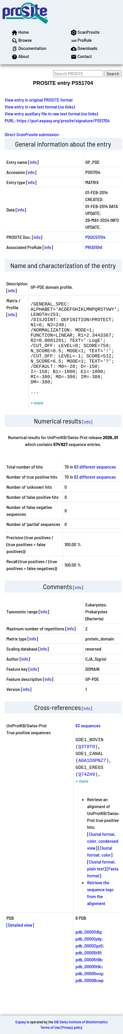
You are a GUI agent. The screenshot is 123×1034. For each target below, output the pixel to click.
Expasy (20, 1022)
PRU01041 (93, 247)
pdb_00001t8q (88, 951)
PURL (10, 120)
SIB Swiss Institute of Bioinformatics (81, 1022)
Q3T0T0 (86, 766)
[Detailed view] (20, 944)
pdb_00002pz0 (89, 965)
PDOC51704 (95, 237)
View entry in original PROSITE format (39, 99)
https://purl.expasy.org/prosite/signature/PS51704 (63, 120)
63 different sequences (95, 486)
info (33, 162)
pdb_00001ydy (88, 958)
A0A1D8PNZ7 (92, 780)
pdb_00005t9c (88, 986)
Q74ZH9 (86, 794)
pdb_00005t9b (88, 979)
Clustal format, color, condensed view (102, 860)
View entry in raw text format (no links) (40, 106)
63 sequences (87, 745)
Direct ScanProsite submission (32, 134)
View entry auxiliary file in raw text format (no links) (51, 113)
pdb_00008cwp (89, 1000)
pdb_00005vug (88, 993)
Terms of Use (50, 1027)
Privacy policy (72, 1027)
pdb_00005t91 (88, 972)
